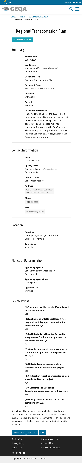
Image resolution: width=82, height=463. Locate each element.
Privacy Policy (18, 443)
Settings (77, 2)
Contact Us (67, 2)
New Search (32, 432)
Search (22, 16)
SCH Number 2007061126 (39, 16)
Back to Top (17, 439)
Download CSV (18, 432)
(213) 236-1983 (32, 202)
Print (42, 432)
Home (14, 16)
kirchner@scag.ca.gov (34, 211)
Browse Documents (50, 447)
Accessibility (47, 443)
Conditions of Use (49, 439)
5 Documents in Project (22, 40)
